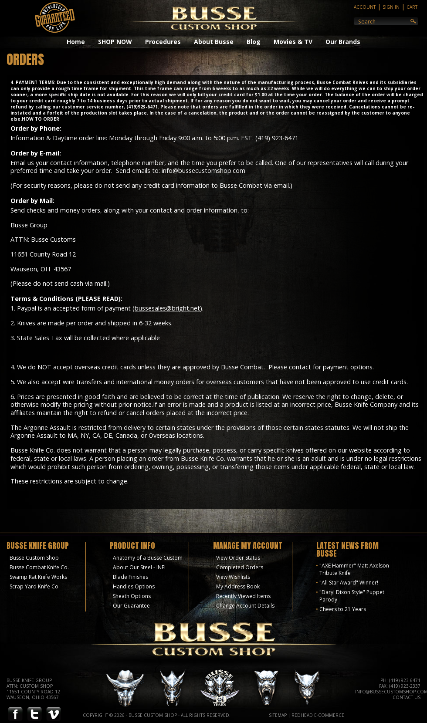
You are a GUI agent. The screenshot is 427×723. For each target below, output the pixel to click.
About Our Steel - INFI (139, 567)
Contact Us (406, 697)
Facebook (15, 714)
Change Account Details (245, 605)
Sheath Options (132, 596)
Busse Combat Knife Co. (39, 567)
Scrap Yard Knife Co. (35, 586)
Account (365, 7)
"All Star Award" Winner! (348, 582)
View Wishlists (233, 577)
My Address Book (238, 586)
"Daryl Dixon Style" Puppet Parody (351, 595)
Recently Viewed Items (243, 596)
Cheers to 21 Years (342, 609)
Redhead (302, 715)
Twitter (34, 714)
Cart (412, 7)
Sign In (391, 7)
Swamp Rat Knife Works (38, 577)
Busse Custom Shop (34, 557)
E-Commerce (329, 715)
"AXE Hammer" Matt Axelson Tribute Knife (354, 569)
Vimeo (53, 714)
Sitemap (278, 715)
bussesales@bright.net (167, 308)
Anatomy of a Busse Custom (148, 557)
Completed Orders (239, 567)
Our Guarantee (131, 605)
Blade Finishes (130, 577)
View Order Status (238, 557)
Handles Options (134, 586)
